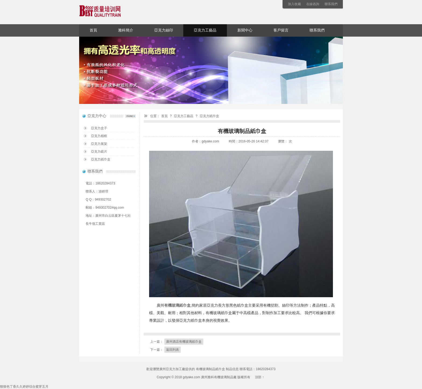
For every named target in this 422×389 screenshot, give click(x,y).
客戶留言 (281, 30)
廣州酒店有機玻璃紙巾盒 (184, 342)
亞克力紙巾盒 (209, 116)
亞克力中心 (96, 116)
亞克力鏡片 (99, 151)
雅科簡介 (125, 30)
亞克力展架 (99, 144)
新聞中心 (244, 30)
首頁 (93, 30)
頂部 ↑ (259, 377)
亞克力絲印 (163, 30)
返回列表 (172, 350)
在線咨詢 (312, 4)
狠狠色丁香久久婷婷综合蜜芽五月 (24, 386)
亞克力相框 (99, 136)
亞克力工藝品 (205, 30)
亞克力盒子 (99, 128)
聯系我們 (331, 4)
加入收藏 (294, 4)
